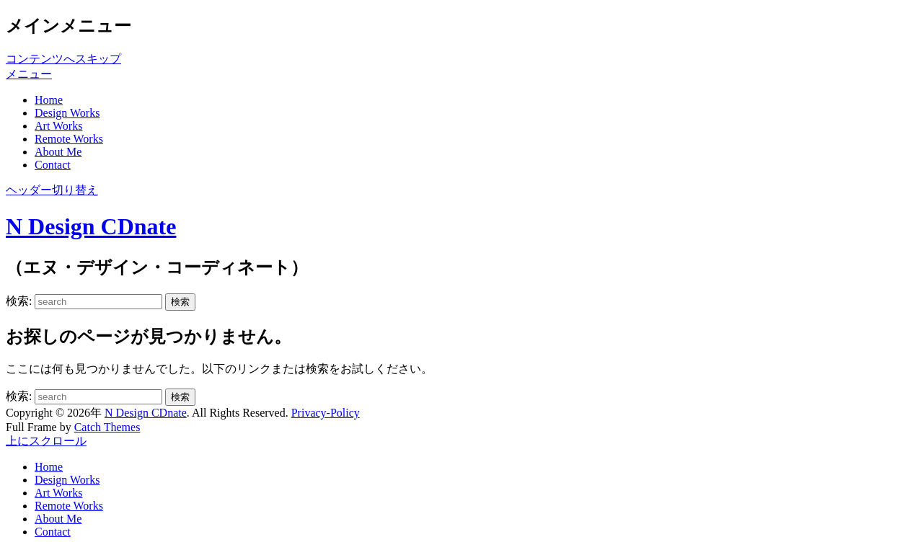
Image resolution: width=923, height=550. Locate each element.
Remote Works (69, 139)
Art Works (58, 126)
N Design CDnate (91, 226)
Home (49, 100)
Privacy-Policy (325, 413)
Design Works (67, 113)
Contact (53, 165)
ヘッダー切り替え (52, 190)
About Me (58, 152)
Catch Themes (107, 427)
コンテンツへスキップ (63, 59)
